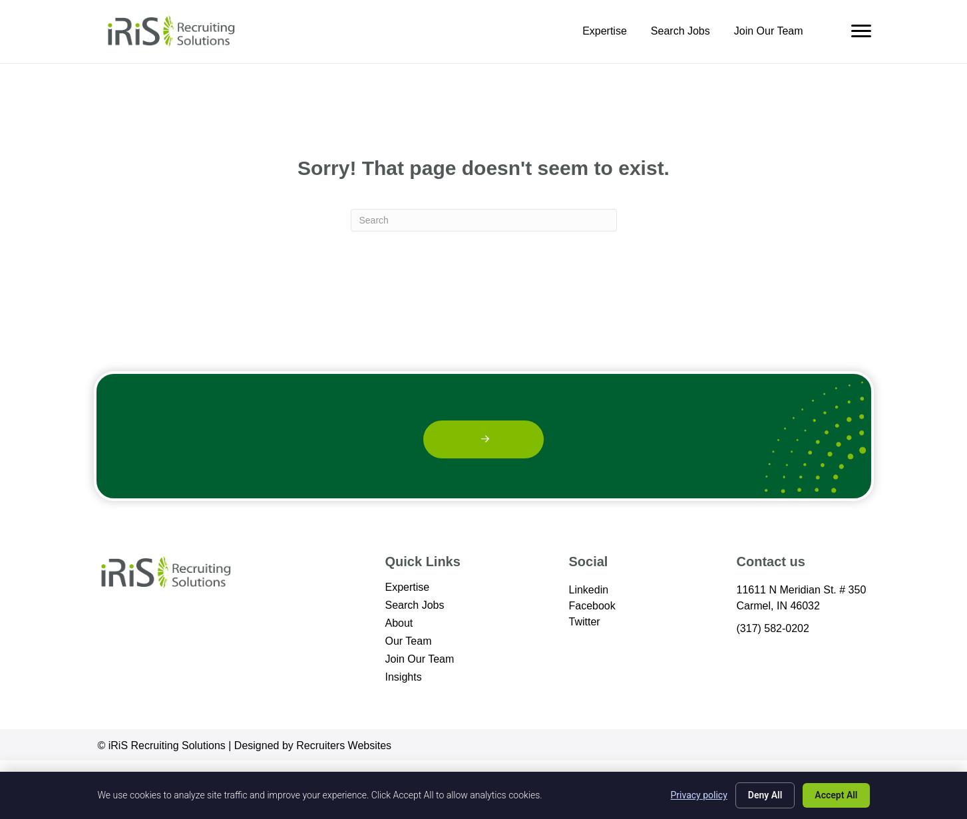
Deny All (765, 795)
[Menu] (861, 31)
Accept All (836, 795)
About (399, 623)
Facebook (592, 605)
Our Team (408, 641)
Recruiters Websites (343, 745)
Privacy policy (699, 795)
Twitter (584, 621)
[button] (483, 439)
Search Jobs (680, 31)
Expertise (604, 31)
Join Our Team (768, 31)
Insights (403, 677)
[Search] (484, 220)
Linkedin (589, 589)
